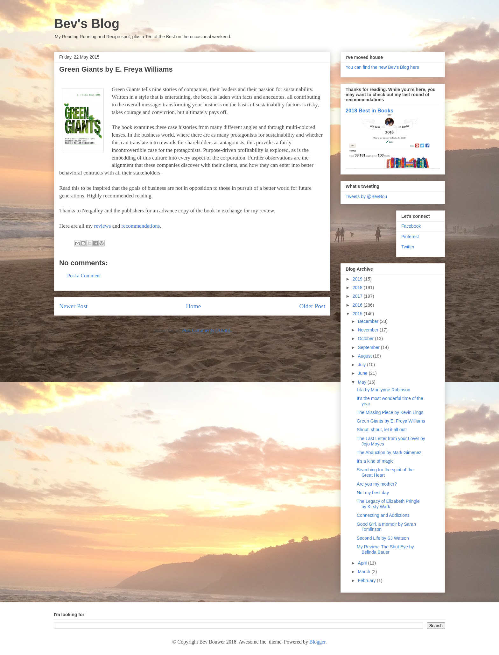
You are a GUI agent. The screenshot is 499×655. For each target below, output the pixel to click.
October (366, 338)
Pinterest (410, 236)
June (363, 373)
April (363, 563)
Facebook (411, 226)
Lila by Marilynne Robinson (383, 389)
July (362, 364)
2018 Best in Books (369, 110)
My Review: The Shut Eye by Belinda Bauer (385, 549)
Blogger (317, 641)
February (367, 580)
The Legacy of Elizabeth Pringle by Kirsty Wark (388, 504)
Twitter (407, 246)
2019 (358, 278)
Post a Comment (84, 275)
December (368, 321)
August (365, 356)
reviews (102, 226)
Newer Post (73, 306)
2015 (358, 313)
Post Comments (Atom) (206, 330)
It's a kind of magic (375, 461)
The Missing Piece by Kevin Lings (390, 412)
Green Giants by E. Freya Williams (391, 421)
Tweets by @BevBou (366, 196)
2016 (358, 305)
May (362, 382)
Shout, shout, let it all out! (382, 429)
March (364, 571)
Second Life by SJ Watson (383, 538)
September (369, 347)
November (368, 329)
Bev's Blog (86, 24)
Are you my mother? (377, 484)
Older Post (312, 306)
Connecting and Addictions (383, 515)
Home (193, 306)
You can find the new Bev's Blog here (382, 67)
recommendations (140, 226)
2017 (358, 296)
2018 (358, 287)
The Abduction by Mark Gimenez (389, 452)
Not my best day (373, 492)
